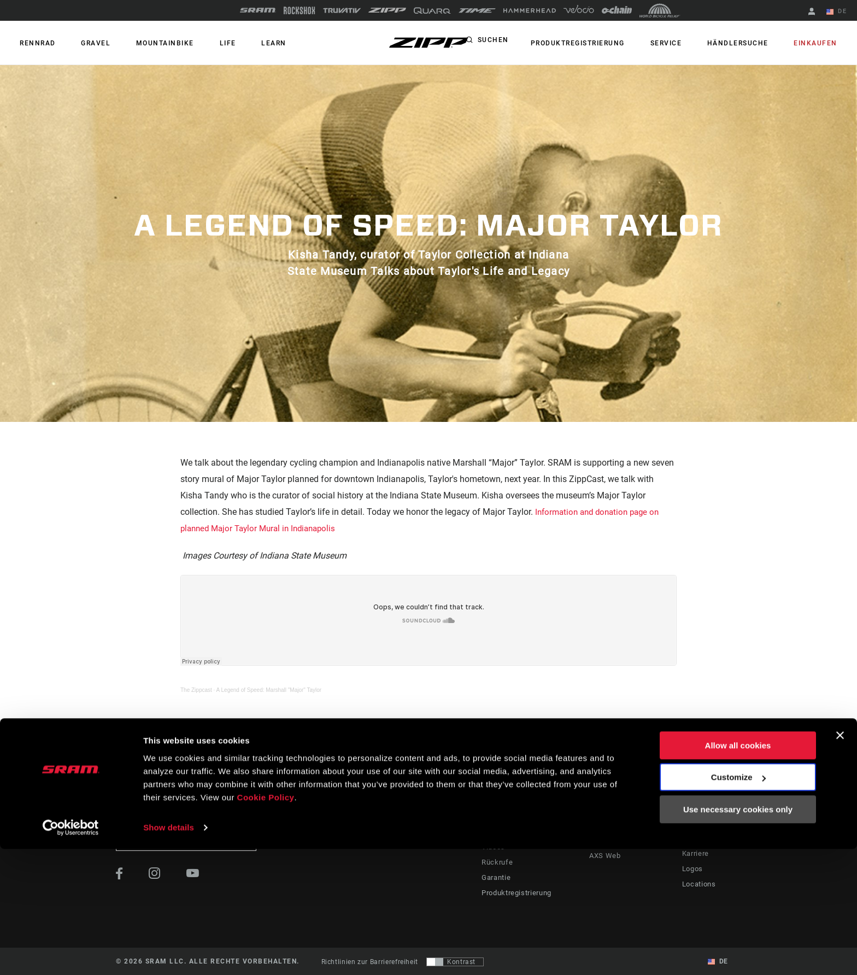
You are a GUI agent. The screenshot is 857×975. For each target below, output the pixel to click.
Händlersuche (748, 43)
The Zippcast (196, 690)
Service (683, 43)
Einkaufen (819, 43)
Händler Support (505, 823)
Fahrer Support (502, 808)
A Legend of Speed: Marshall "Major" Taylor (269, 690)
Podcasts (453, 823)
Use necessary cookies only (738, 935)
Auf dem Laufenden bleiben (186, 839)
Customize (738, 903)
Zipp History (702, 823)
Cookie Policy (266, 923)
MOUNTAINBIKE (148, 43)
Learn (243, 43)
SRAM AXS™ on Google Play (633, 832)
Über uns (696, 808)
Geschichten (458, 808)
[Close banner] (840, 861)
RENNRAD (34, 43)
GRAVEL (86, 43)
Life (204, 43)
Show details (168, 953)
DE (840, 12)
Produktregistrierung (602, 43)
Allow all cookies (738, 871)
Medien (694, 838)
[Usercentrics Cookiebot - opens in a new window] (71, 953)
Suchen (520, 43)
